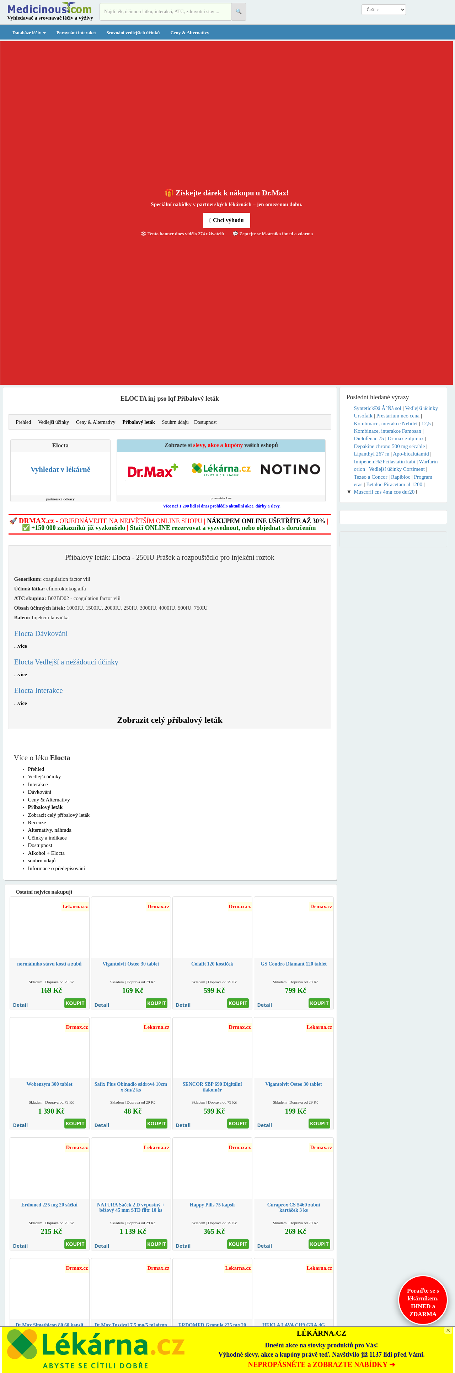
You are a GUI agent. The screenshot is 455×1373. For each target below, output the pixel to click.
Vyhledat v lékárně (60, 469)
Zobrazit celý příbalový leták (170, 720)
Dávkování (40, 792)
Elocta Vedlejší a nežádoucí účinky (66, 662)
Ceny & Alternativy (189, 32)
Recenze (37, 822)
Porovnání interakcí (76, 32)
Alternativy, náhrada (49, 830)
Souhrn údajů (175, 422)
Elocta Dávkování (41, 633)
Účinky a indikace (47, 838)
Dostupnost (205, 422)
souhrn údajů (42, 860)
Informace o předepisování (56, 868)
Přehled (23, 422)
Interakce (38, 784)
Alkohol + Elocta (46, 853)
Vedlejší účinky (53, 422)
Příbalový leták (138, 422)
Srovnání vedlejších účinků (133, 32)
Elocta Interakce (38, 690)
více (22, 646)
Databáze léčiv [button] (29, 32)
